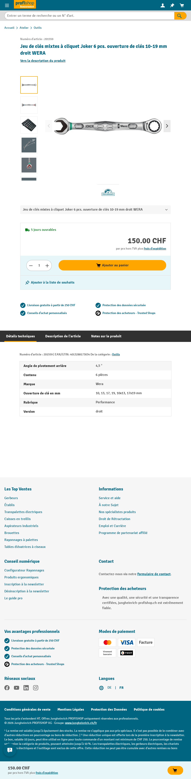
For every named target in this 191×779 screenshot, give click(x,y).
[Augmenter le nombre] (47, 265)
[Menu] (7, 5)
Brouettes (11, 533)
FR (121, 688)
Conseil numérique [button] (22, 561)
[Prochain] (167, 126)
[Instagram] (35, 688)
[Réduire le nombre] (30, 265)
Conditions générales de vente (27, 709)
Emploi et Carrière (112, 526)
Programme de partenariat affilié (123, 533)
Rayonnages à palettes (21, 540)
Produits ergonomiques (21, 577)
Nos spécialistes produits (117, 512)
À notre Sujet (109, 505)
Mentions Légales (70, 709)
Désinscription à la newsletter (26, 591)
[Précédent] (48, 126)
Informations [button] (111, 489)
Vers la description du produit (42, 61)
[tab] (20, 336)
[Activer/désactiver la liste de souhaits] (49, 282)
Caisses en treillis (17, 519)
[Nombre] (39, 265)
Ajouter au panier (112, 265)
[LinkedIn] (26, 688)
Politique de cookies (149, 709)
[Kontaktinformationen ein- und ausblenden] (9, 750)
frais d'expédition (155, 248)
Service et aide (110, 498)
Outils (116, 354)
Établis (9, 505)
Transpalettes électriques (23, 512)
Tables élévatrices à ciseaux (24, 547)
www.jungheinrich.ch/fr (81, 723)
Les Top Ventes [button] (18, 489)
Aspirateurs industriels (21, 526)
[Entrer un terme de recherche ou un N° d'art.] (89, 16)
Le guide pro (13, 598)
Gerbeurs (11, 498)
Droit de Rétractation (114, 519)
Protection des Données (109, 709)
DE (109, 688)
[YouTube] (16, 688)
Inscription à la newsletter (24, 584)
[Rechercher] (180, 16)
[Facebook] (7, 688)
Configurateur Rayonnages (24, 570)
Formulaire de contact (154, 574)
